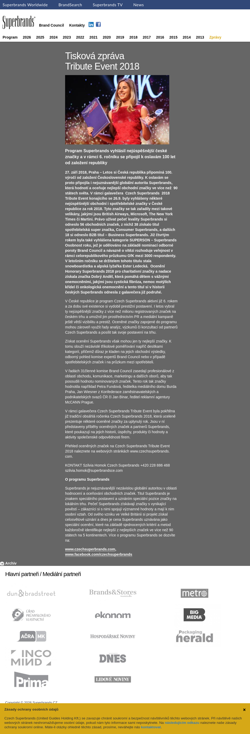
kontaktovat (151, 727)
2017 (147, 37)
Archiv (11, 563)
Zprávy (215, 37)
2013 (200, 37)
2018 (133, 37)
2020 (107, 37)
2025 (40, 37)
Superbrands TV (108, 4)
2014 (187, 37)
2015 (173, 37)
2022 (80, 37)
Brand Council (51, 25)
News (138, 4)
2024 (53, 37)
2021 (93, 37)
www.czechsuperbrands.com (90, 549)
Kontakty (77, 25)
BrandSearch (70, 4)
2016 (160, 37)
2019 (120, 37)
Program (10, 37)
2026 (27, 37)
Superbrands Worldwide (25, 4)
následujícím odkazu (182, 723)
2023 (67, 37)
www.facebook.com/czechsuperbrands (98, 554)
